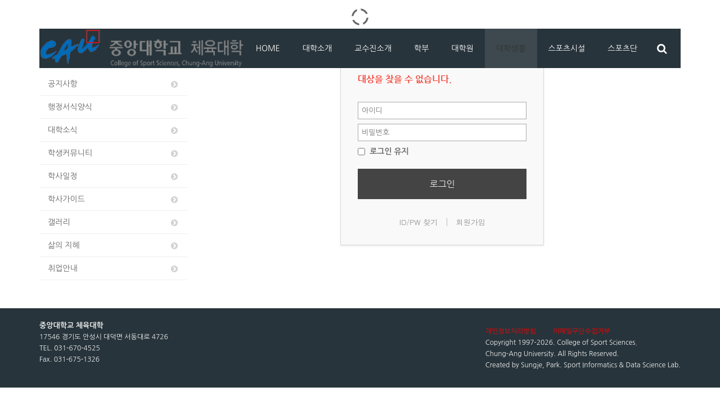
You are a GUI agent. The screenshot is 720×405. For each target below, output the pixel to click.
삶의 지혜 (113, 245)
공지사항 (113, 84)
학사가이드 (113, 199)
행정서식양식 (113, 107)
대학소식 (113, 130)
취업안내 (113, 268)
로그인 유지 (383, 151)
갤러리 (113, 222)
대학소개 (317, 48)
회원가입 (470, 222)
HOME (268, 48)
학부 (421, 48)
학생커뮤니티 (113, 153)
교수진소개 (373, 48)
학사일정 (113, 176)
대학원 (462, 48)
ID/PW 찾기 (418, 222)
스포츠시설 (567, 48)
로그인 (442, 183)
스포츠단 (622, 48)
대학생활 (511, 48)
